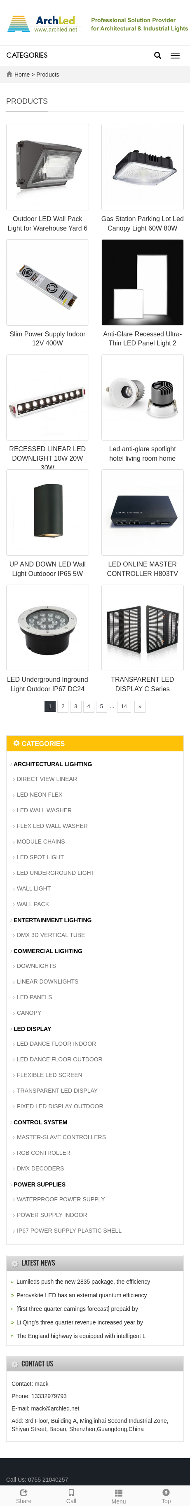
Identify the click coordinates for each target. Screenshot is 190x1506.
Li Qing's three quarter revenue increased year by (79, 1322)
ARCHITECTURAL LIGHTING (53, 764)
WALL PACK (33, 904)
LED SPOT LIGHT (40, 857)
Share (23, 1495)
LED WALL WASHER (44, 810)
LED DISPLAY (32, 1029)
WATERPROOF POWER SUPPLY (61, 1199)
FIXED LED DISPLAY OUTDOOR (60, 1106)
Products (47, 74)
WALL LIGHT (34, 888)
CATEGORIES (26, 56)
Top (166, 1495)
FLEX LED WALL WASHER (52, 826)
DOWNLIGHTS (36, 966)
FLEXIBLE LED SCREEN (49, 1075)
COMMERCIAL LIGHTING (48, 951)
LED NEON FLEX (39, 794)
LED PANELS (34, 997)
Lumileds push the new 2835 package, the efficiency (83, 1281)
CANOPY (29, 1012)
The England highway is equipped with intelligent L (81, 1336)
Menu (119, 1496)
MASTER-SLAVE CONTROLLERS (61, 1137)
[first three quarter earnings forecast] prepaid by (77, 1309)
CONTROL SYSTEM (40, 1122)
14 (124, 706)
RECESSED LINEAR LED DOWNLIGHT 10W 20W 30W (47, 458)
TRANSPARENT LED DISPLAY (57, 1090)
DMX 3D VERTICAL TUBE (51, 935)
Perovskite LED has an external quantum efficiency (81, 1295)
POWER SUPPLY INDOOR (52, 1215)
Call (71, 1495)
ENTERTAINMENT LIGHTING (53, 920)
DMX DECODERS (40, 1168)
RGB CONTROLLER (43, 1152)
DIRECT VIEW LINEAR (47, 779)
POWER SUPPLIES (40, 1184)
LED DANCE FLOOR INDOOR (56, 1043)
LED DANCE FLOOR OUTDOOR (60, 1059)
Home (22, 74)
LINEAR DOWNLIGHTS (47, 981)
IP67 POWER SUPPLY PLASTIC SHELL (69, 1230)
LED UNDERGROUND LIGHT (55, 873)
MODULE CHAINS (41, 841)
